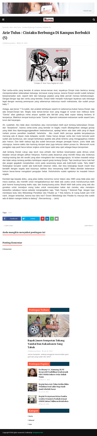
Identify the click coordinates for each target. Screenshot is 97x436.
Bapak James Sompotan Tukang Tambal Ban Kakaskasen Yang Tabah (46, 344)
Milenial (31, 420)
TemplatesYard (37, 432)
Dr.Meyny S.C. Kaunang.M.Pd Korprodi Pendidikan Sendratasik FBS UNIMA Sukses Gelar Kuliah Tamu (53, 373)
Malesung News (10, 43)
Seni (11, 27)
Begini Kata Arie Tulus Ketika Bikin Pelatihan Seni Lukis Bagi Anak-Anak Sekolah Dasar (54, 386)
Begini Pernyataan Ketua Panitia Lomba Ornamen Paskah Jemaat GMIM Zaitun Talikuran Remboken (53, 398)
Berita (31, 416)
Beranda (5, 27)
